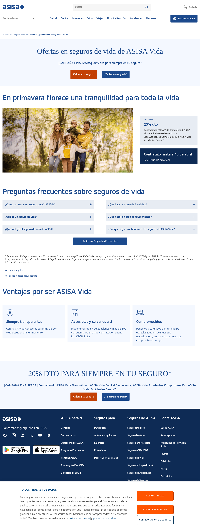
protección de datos (104, 521)
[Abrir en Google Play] (16, 449)
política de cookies (79, 521)
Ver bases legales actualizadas (21, 276)
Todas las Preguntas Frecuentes (100, 241)
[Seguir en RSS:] (5, 435)
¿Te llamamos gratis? (115, 74)
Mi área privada (184, 18)
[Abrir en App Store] (46, 449)
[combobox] (110, 7)
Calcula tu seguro (83, 74)
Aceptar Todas (155, 498)
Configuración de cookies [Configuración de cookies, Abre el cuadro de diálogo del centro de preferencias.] (155, 522)
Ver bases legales (14, 270)
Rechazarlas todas (155, 512)
